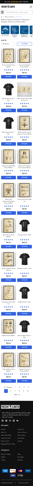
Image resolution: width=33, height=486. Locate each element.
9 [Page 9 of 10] (23, 391)
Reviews (3, 429)
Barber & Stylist (14, 36)
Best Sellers (21, 457)
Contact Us (21, 429)
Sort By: (4, 40)
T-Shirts (3, 460)
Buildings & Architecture (24, 36)
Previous (7, 387)
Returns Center (5, 441)
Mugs (19, 454)
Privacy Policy (21, 435)
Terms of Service (22, 432)
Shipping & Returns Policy (8, 444)
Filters (24, 44)
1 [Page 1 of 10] (15, 387)
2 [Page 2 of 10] (19, 387)
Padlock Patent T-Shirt (24, 302)
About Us (3, 432)
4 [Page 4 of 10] (28, 387)
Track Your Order (6, 438)
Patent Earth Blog (6, 435)
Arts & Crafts (5, 35)
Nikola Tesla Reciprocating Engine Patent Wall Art (8, 201)
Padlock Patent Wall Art (8, 335)
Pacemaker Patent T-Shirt (24, 268)
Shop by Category (6, 454)
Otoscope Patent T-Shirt (24, 235)
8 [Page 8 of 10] (19, 391)
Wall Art (3, 457)
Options (8, 76)
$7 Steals (20, 460)
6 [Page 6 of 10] (10, 391)
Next (17, 394)
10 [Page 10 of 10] (28, 391)
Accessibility (21, 438)
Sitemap (20, 441)
